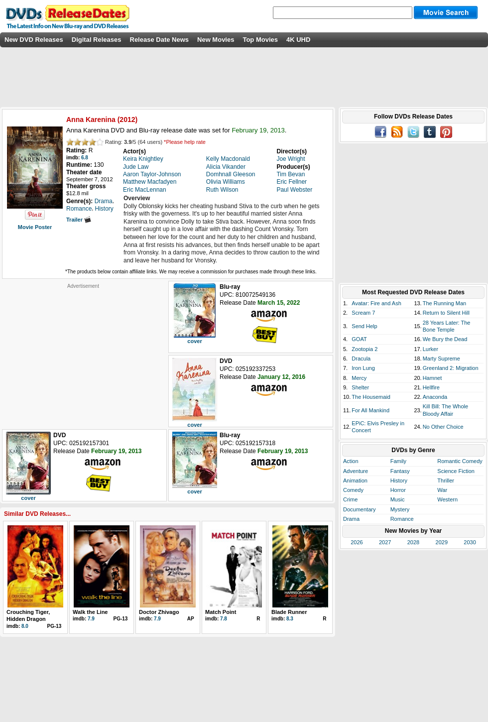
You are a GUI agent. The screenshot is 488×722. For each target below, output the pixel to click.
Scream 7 (363, 313)
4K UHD (298, 39)
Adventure (355, 471)
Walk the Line (90, 612)
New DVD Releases (33, 39)
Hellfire (431, 387)
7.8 (223, 618)
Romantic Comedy (459, 461)
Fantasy (400, 471)
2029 (442, 542)
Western (447, 499)
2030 (470, 542)
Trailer (78, 220)
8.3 (289, 618)
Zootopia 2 (364, 349)
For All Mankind (370, 410)
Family (398, 461)
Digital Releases (97, 39)
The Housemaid (371, 397)
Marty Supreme (441, 358)
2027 (385, 542)
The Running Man (444, 303)
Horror (398, 490)
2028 (413, 542)
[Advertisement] (83, 351)
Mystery (400, 509)
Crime (350, 499)
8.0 (24, 626)
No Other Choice (443, 427)
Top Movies (260, 39)
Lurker (430, 349)
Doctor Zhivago (159, 612)
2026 (357, 542)
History (398, 480)
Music (397, 499)
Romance (402, 519)
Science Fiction (456, 471)
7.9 (91, 618)
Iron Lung (363, 368)
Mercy (359, 378)
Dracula (361, 358)
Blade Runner (289, 612)
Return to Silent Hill (446, 313)
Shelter (360, 387)
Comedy (353, 490)
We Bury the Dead (445, 339)
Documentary (359, 509)
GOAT (359, 339)
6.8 (84, 157)
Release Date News (159, 39)
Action (351, 461)
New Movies (215, 39)
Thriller (445, 480)
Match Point (220, 612)
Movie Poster (35, 227)
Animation (355, 480)
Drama (351, 519)
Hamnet (432, 378)
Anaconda (435, 397)
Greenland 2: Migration (451, 368)
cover (194, 341)
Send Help (364, 326)
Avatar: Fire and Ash (376, 303)
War (442, 490)
